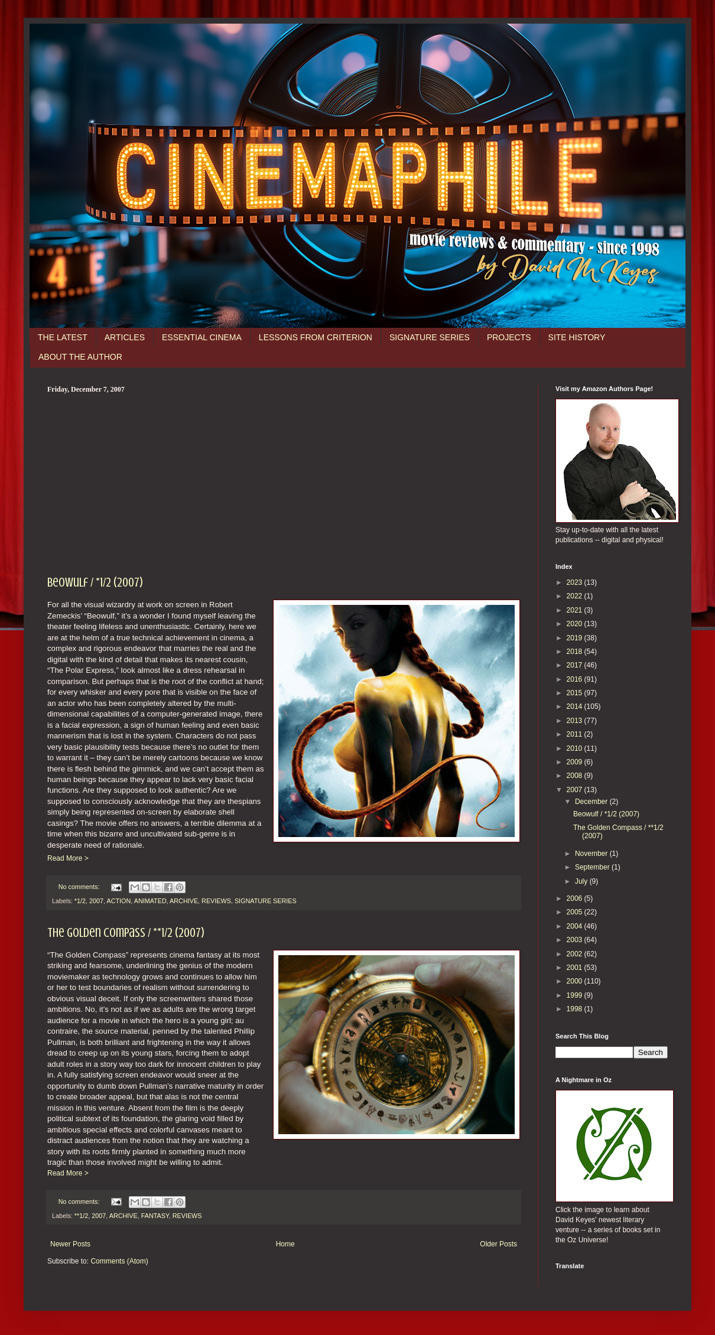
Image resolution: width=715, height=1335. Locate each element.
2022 (575, 596)
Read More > (68, 858)
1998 (575, 1009)
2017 (575, 665)
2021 (575, 610)
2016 (575, 679)
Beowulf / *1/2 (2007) (95, 582)
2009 (575, 762)
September (593, 867)
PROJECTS (509, 337)
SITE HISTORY (577, 337)
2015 (575, 693)
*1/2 (80, 900)
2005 (575, 912)
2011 (575, 734)
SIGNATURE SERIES (429, 337)
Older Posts (498, 1244)
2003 (575, 940)
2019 (575, 638)
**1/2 (81, 1215)
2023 (575, 582)
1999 (575, 995)
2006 (575, 898)
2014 (575, 706)
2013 (575, 721)
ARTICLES (125, 337)
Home (285, 1244)
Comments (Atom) (119, 1261)
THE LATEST (62, 337)
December (592, 801)
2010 (575, 748)
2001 (575, 967)
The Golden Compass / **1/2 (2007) (125, 932)
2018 (575, 651)
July (582, 881)
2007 (96, 900)
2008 (575, 775)
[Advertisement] (283, 482)
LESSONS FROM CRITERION (315, 337)
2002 (575, 954)
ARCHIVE (184, 900)
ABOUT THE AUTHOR (80, 357)
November (592, 853)
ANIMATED (150, 900)
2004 (575, 926)
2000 (575, 981)
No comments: (80, 886)
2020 (575, 624)
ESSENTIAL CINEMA (202, 337)
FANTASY (155, 1215)
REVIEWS (216, 900)
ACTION (118, 900)
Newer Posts (70, 1244)
